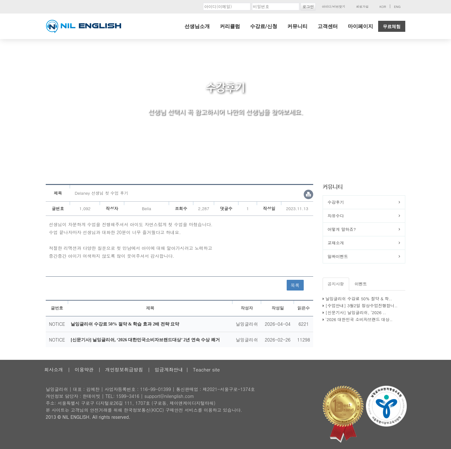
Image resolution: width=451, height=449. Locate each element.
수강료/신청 (263, 26)
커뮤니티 (297, 26)
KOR (382, 6)
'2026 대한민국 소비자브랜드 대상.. (359, 319)
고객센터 (328, 26)
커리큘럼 (230, 26)
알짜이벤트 (338, 256)
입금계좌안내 (169, 369)
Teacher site (206, 369)
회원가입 (362, 6)
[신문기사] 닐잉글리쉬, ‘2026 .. (355, 312)
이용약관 (84, 369)
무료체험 (392, 26)
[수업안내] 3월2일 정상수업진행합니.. (361, 305)
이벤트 (361, 284)
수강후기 (336, 202)
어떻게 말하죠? (342, 229)
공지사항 (336, 284)
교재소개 (336, 243)
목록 (295, 285)
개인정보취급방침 (124, 369)
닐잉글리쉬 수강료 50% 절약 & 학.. (358, 299)
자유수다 (336, 216)
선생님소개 (197, 26)
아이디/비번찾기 (333, 6)
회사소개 (53, 369)
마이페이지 (360, 26)
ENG (397, 6)
